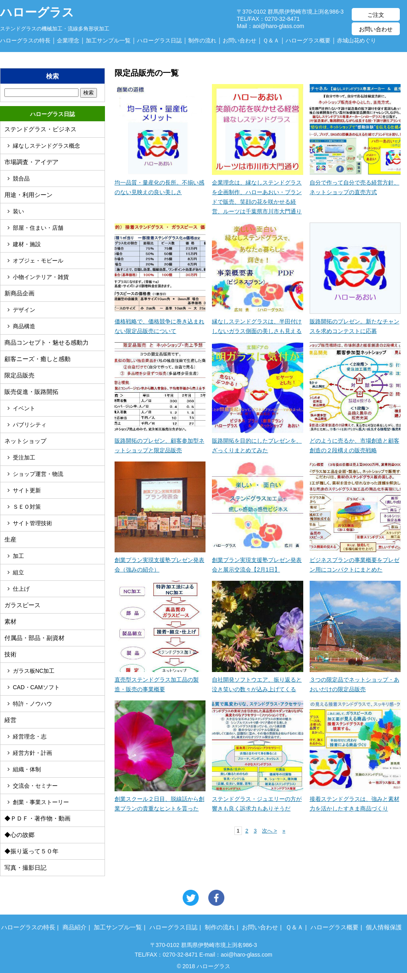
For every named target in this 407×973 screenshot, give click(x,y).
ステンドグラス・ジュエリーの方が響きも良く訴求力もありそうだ (257, 799)
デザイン (24, 310)
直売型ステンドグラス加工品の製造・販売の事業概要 (160, 679)
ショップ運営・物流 (38, 474)
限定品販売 (19, 375)
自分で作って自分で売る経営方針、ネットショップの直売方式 (355, 182)
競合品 (21, 178)
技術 (10, 654)
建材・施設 (27, 244)
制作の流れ (202, 40)
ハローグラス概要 (308, 40)
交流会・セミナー (35, 785)
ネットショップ (25, 440)
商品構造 (24, 326)
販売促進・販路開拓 (31, 391)
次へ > (269, 831)
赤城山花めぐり (356, 40)
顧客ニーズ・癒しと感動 (37, 358)
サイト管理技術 (32, 523)
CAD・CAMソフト (36, 687)
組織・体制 (27, 769)
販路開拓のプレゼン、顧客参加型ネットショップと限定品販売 (160, 440)
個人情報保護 (384, 927)
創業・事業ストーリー (41, 802)
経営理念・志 (29, 736)
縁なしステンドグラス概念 (46, 145)
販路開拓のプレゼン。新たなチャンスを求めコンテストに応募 (355, 321)
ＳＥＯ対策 (27, 507)
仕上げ (21, 589)
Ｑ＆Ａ (271, 40)
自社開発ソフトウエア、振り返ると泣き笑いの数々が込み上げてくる (257, 679)
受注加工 (24, 457)
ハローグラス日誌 (159, 40)
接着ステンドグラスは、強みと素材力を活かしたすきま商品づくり (355, 799)
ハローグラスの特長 (25, 40)
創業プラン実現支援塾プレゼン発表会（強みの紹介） (160, 560)
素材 (10, 621)
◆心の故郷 (19, 834)
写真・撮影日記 (25, 867)
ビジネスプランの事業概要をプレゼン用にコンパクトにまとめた (355, 560)
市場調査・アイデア (31, 161)
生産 (10, 539)
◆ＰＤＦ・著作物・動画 (37, 818)
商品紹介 (74, 927)
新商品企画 (19, 293)
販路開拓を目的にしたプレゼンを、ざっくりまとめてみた (257, 440)
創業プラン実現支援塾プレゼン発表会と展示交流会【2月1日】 (257, 560)
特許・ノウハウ (32, 703)
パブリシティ (29, 424)
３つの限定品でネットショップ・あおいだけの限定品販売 (355, 679)
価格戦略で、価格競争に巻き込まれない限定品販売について (160, 321)
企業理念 (68, 40)
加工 (18, 556)
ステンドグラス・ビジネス (40, 129)
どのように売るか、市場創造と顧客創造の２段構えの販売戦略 (355, 440)
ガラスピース (22, 605)
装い (18, 211)
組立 (18, 572)
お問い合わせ (376, 29)
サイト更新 (27, 490)
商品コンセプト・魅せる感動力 (46, 342)
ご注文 (375, 15)
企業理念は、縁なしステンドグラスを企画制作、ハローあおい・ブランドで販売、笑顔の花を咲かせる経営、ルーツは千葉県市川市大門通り (257, 192)
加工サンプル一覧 (108, 40)
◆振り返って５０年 (31, 851)
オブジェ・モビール (38, 260)
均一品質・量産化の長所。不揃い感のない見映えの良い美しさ (160, 182)
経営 (10, 719)
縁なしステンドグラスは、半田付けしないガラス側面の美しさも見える (257, 321)
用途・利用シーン (28, 194)
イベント (24, 408)
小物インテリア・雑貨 (41, 277)
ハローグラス (37, 8)
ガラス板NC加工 (33, 671)
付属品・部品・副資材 (34, 637)
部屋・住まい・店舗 (38, 228)
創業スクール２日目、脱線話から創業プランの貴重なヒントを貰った (160, 799)
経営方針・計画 (32, 753)
